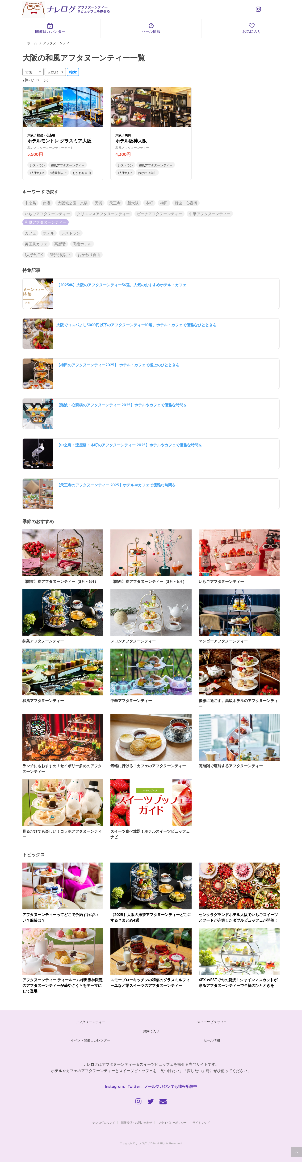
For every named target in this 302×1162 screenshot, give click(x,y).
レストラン (37, 165)
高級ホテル (82, 244)
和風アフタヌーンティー (67, 165)
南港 (46, 203)
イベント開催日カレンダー (90, 1040)
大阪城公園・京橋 (73, 203)
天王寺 (115, 203)
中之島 (30, 203)
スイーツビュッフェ (212, 1022)
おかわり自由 (81, 173)
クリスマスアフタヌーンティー (103, 213)
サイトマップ (201, 1122)
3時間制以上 (58, 173)
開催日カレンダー (50, 28)
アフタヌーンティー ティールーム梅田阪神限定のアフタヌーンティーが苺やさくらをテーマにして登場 (62, 985)
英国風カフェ (36, 244)
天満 (98, 203)
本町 (149, 203)
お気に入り (151, 1031)
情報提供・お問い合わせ (136, 1122)
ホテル (48, 233)
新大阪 (133, 203)
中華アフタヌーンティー (210, 213)
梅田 (164, 203)
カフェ (30, 233)
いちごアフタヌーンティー (47, 213)
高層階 (60, 244)
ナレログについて (103, 1122)
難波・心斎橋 (186, 203)
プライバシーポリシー (172, 1122)
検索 (73, 72)
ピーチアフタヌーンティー (159, 213)
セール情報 (151, 28)
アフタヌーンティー (90, 1022)
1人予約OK (37, 173)
